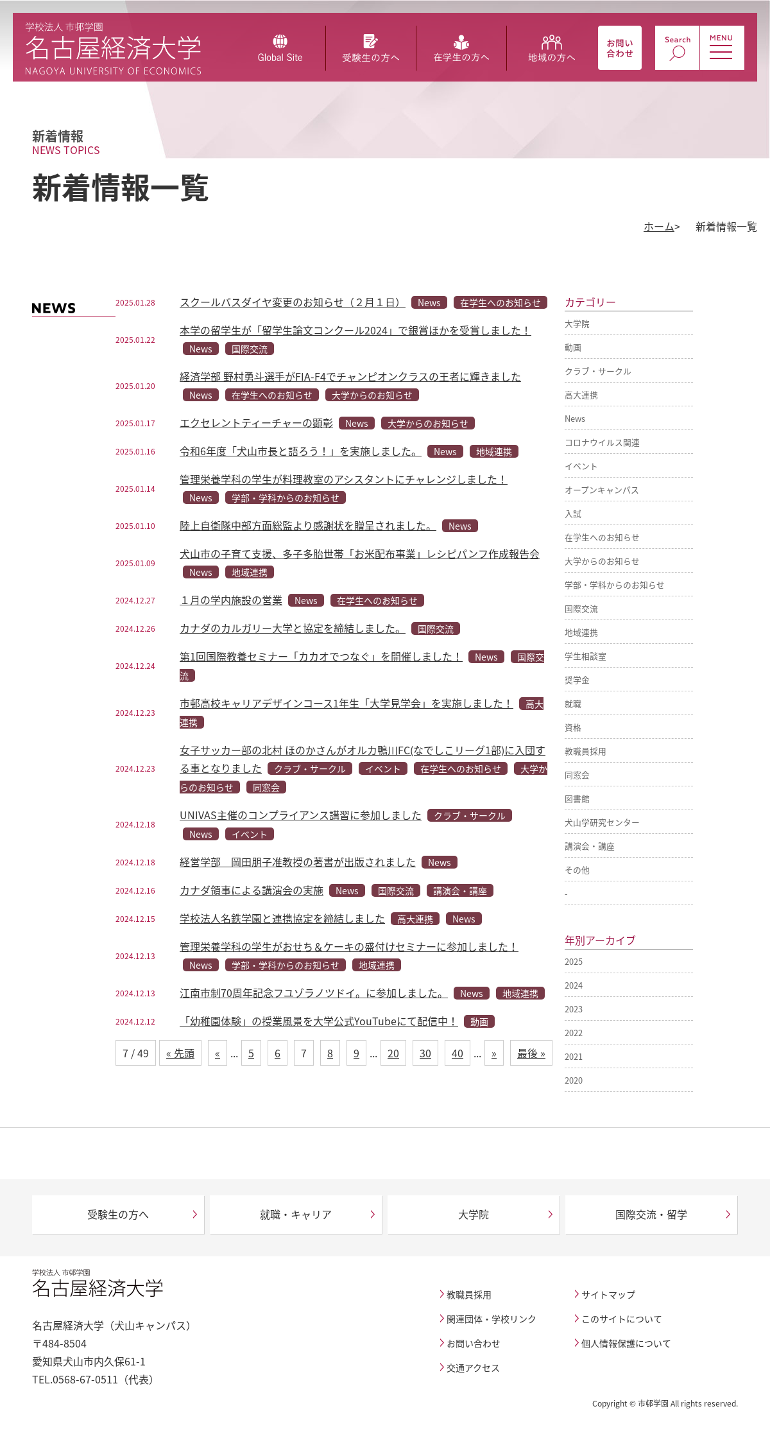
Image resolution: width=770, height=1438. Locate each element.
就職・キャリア (296, 1214)
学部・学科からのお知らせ (615, 584)
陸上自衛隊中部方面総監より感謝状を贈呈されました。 (308, 525)
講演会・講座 (590, 846)
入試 (573, 513)
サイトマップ (608, 1294)
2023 (574, 1009)
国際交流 (581, 608)
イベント (581, 466)
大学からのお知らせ (602, 561)
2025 (574, 961)
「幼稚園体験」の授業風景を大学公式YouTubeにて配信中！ (319, 1020)
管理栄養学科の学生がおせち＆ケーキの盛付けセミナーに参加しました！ (349, 946)
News (575, 418)
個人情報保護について (626, 1343)
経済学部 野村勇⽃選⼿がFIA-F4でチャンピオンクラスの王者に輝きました (350, 376)
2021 (574, 1056)
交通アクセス (473, 1367)
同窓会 (577, 774)
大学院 (577, 323)
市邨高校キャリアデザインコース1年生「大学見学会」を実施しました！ (346, 703)
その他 (577, 869)
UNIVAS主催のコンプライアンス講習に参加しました (301, 814)
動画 (573, 347)
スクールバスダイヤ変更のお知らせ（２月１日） (293, 301)
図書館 (577, 798)
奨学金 (577, 679)
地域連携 (581, 632)
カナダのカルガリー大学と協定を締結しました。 (293, 628)
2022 (574, 1033)
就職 (573, 703)
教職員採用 (585, 751)
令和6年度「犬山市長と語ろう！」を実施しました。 (301, 450)
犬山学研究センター (602, 822)
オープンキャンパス (602, 489)
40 (457, 1053)
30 (425, 1053)
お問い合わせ (474, 1343)
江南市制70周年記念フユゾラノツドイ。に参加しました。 (314, 992)
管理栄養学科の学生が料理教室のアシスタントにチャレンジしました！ (344, 479)
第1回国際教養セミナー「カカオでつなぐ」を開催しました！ (321, 656)
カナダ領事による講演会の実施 (251, 889)
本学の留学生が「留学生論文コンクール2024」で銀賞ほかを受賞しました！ (355, 330)
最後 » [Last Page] (531, 1053)
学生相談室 (585, 656)
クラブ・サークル (598, 371)
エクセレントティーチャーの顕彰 (256, 422)
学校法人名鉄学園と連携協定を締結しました (282, 918)
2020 (574, 1080)
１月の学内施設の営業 (231, 599)
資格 (573, 727)
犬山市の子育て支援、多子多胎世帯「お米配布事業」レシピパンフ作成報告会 (360, 553)
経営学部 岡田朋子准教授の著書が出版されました (298, 861)
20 (393, 1053)
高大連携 (581, 394)
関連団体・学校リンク (491, 1318)
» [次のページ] (494, 1053)
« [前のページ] (217, 1053)
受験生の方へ (118, 1214)
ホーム (659, 226)
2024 (574, 985)
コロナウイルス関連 (602, 442)
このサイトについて (621, 1318)
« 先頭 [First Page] (180, 1053)
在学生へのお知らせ (602, 537)
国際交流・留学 (651, 1214)
